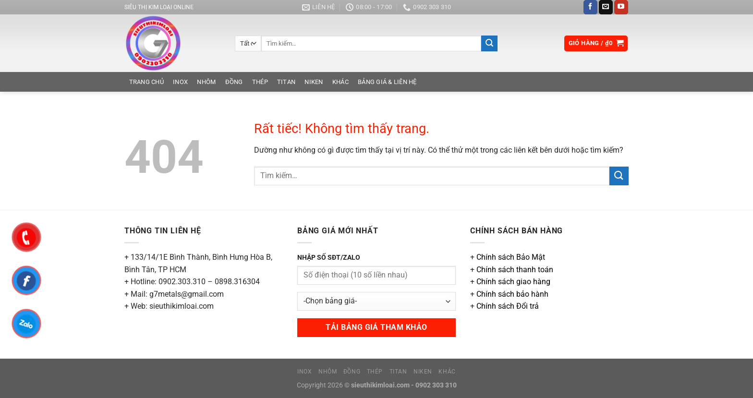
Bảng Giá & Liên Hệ (387, 81)
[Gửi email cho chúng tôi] (606, 7)
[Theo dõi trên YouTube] (621, 7)
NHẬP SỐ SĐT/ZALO (328, 257)
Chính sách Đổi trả (507, 306)
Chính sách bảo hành (512, 294)
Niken (313, 81)
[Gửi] (489, 44)
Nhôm (206, 81)
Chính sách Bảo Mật (510, 257)
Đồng (234, 81)
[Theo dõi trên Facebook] (590, 7)
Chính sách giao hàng (513, 281)
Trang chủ (146, 81)
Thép (260, 81)
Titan (286, 81)
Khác (340, 81)
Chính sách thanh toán (514, 269)
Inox (180, 81)
